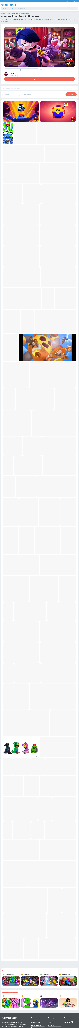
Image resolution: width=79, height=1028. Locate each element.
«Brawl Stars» (4, 21)
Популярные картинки (10, 992)
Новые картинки (8, 971)
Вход (68, 1)
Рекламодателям (36, 1025)
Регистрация (74, 1)
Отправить (71, 94)
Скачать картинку (39, 79)
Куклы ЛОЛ (51, 1022)
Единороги (51, 1025)
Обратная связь (35, 1022)
